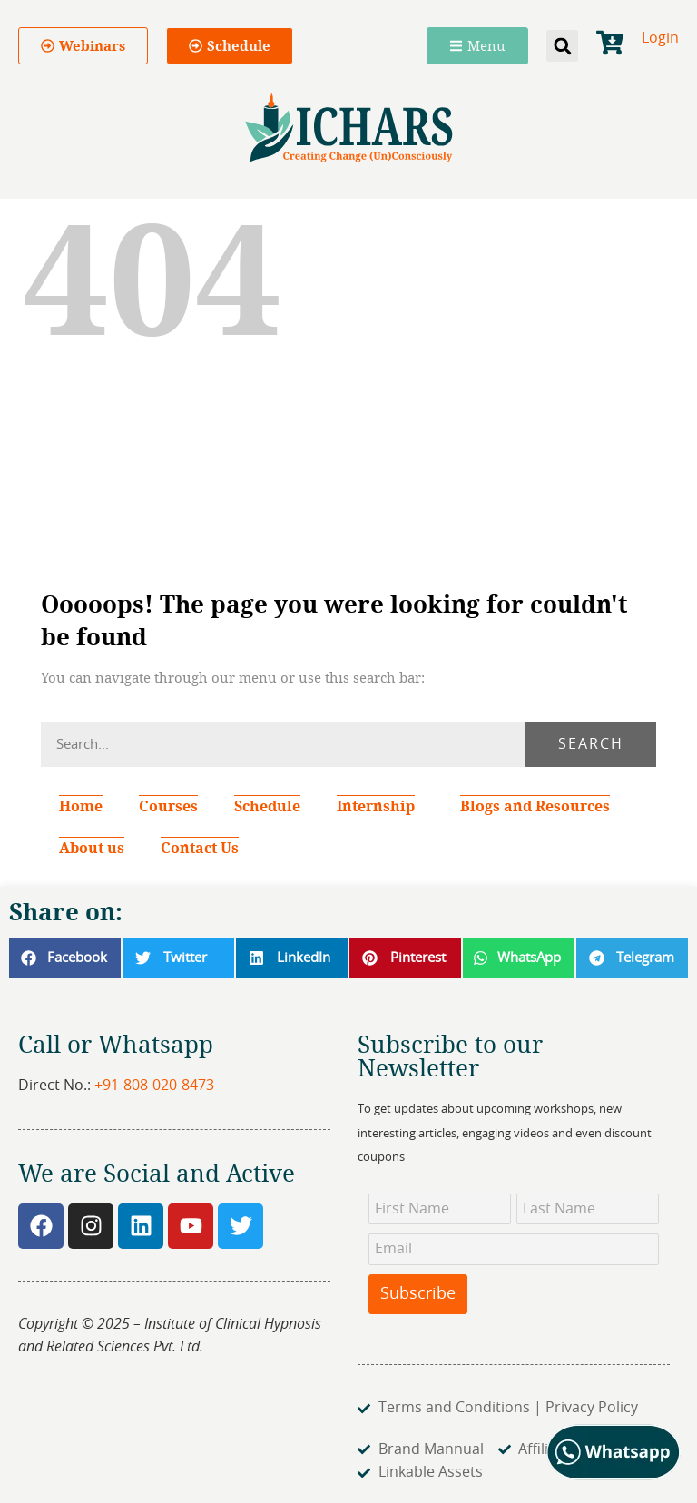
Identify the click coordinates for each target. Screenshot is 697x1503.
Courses (168, 806)
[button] (562, 46)
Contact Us (200, 848)
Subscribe (418, 1294)
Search (590, 744)
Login (660, 38)
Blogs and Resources (535, 806)
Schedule (267, 806)
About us (91, 848)
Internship (380, 806)
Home (81, 806)
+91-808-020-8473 (154, 1085)
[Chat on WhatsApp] (613, 1476)
